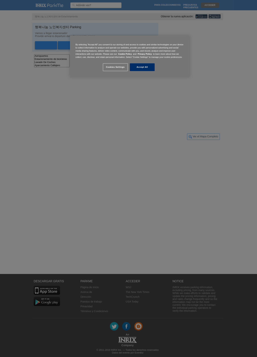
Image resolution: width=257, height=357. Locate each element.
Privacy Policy (145, 54)
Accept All (142, 67)
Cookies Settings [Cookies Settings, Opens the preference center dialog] (115, 67)
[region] (130, 56)
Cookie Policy (125, 54)
